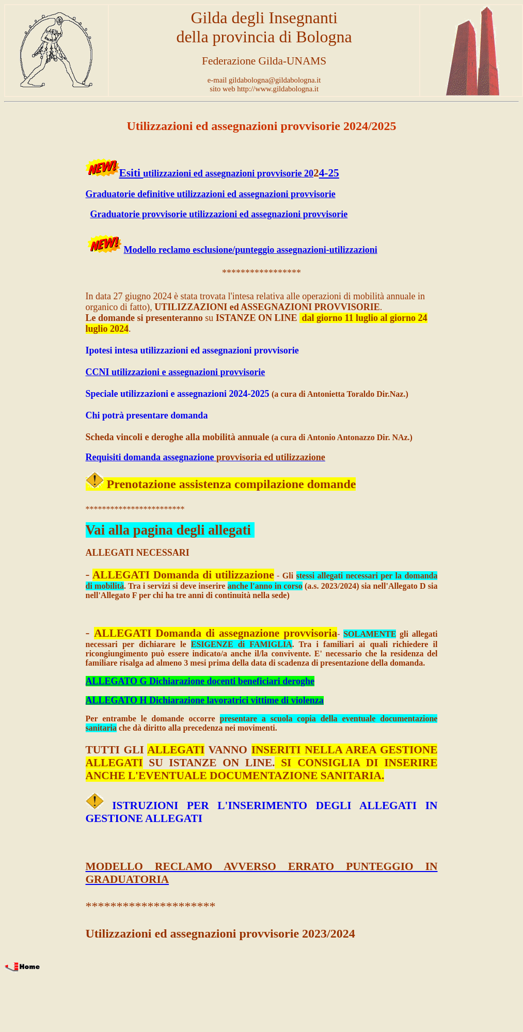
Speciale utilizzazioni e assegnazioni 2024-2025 (178, 394)
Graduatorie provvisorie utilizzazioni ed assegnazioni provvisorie (219, 214)
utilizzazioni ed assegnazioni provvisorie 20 (228, 173)
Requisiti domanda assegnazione (150, 457)
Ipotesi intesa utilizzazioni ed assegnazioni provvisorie (192, 350)
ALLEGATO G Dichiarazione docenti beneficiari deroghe (200, 681)
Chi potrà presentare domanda (147, 415)
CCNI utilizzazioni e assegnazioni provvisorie (175, 372)
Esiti (131, 173)
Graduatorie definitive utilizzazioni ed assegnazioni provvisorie (211, 194)
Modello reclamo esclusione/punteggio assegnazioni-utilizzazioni (250, 250)
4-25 (329, 173)
